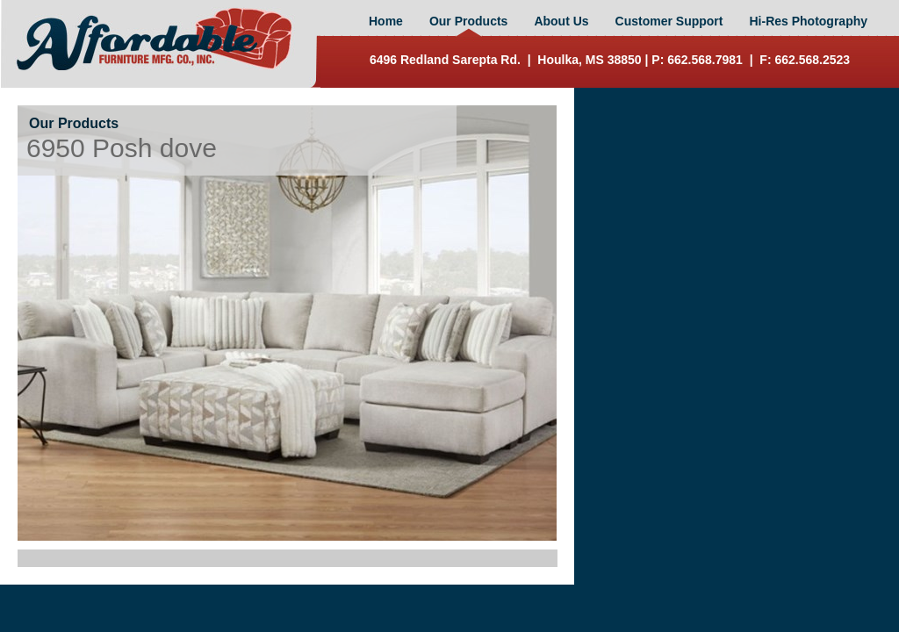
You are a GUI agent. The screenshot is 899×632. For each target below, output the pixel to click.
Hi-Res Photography (808, 21)
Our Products (468, 21)
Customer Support (669, 21)
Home (386, 21)
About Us (561, 21)
